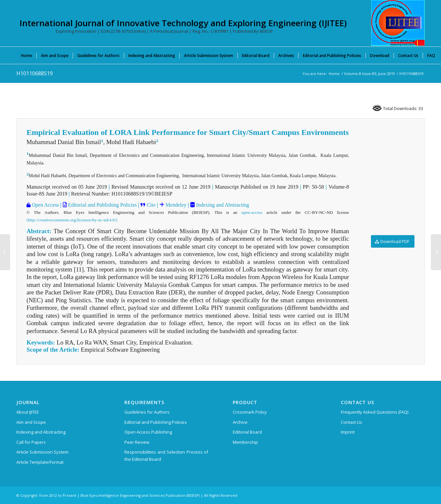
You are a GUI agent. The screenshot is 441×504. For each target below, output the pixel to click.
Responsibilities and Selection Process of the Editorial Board (166, 455)
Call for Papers (31, 442)
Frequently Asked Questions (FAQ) (374, 412)
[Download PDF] (392, 241)
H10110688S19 (34, 73)
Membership (245, 442)
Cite (151, 205)
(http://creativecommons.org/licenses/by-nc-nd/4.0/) (72, 219)
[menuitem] (26, 55)
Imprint (348, 432)
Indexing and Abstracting (222, 205)
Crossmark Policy (250, 412)
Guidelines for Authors (147, 412)
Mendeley (175, 205)
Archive (240, 422)
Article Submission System (42, 452)
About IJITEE (27, 412)
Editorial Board (247, 432)
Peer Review (136, 442)
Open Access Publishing (148, 432)
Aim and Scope (31, 422)
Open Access (44, 205)
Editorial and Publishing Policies (102, 205)
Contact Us (351, 422)
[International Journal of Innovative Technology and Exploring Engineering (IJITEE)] (398, 23)
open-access (251, 212)
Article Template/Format (40, 462)
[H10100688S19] (5, 252)
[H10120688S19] (436, 252)
